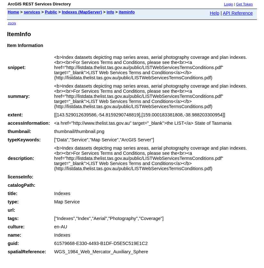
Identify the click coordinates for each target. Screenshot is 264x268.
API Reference (238, 13)
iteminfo (127, 12)
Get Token (244, 4)
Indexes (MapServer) (82, 12)
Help (214, 13)
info (110, 12)
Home (13, 12)
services (32, 12)
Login (228, 4)
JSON (12, 23)
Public (51, 12)
